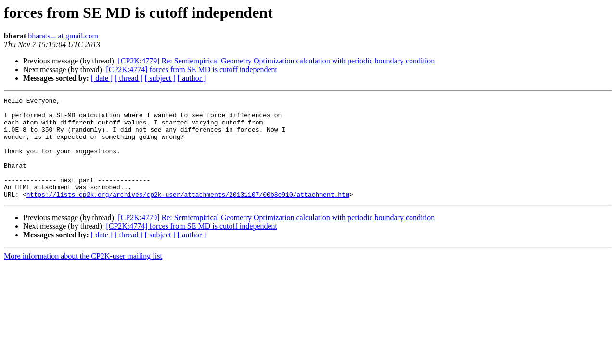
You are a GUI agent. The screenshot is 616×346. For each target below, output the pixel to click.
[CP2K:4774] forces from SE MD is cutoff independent (191, 69)
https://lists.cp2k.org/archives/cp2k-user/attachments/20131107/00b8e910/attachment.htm (187, 214)
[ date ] (102, 78)
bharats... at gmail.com (63, 36)
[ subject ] (160, 78)
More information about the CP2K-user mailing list (83, 276)
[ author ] (192, 78)
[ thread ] (129, 78)
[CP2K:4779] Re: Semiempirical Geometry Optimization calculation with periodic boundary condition (276, 61)
